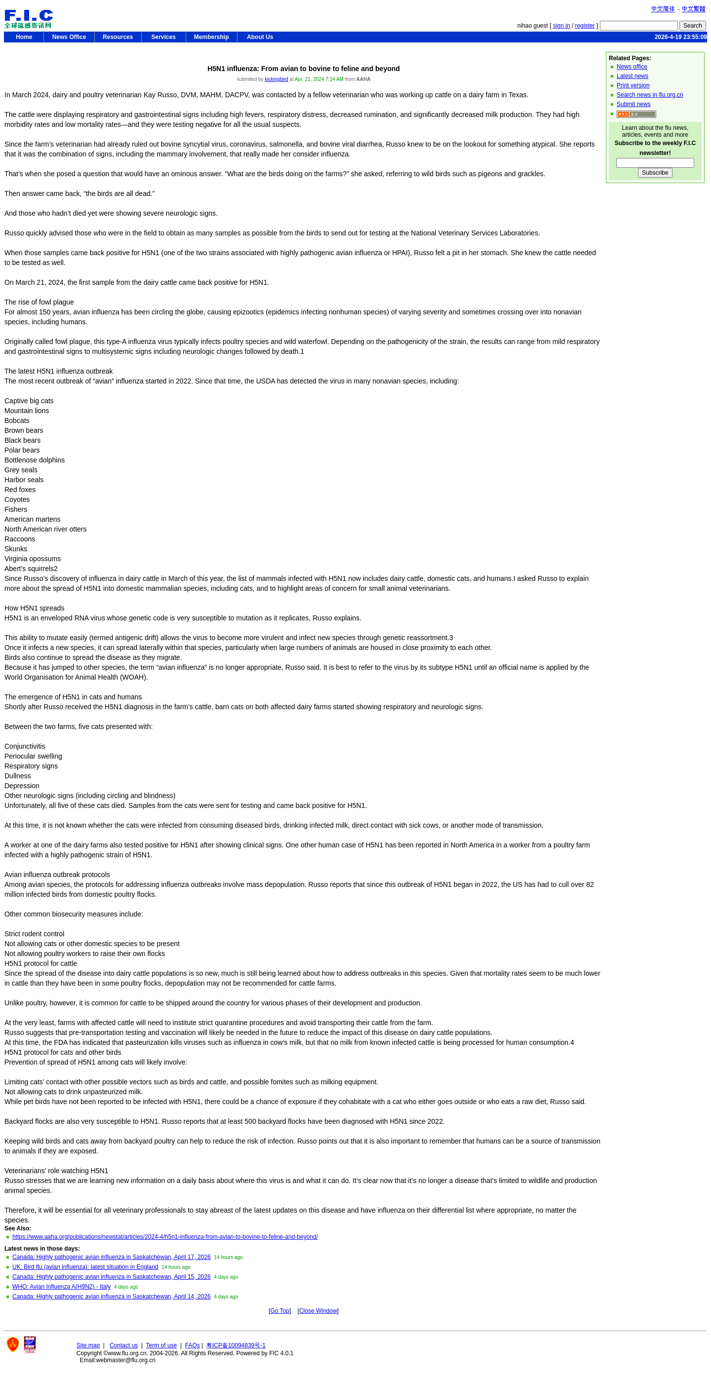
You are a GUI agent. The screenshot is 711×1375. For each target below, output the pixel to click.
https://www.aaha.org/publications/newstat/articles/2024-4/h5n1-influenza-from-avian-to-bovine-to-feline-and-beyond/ (165, 1236)
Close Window (318, 1310)
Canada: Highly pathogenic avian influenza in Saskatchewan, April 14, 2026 (111, 1296)
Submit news (634, 104)
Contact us (124, 1345)
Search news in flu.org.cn (650, 94)
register (585, 25)
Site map (88, 1345)
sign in (561, 25)
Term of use (161, 1345)
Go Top (279, 1310)
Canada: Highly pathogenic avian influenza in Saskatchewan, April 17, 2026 (111, 1257)
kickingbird (276, 79)
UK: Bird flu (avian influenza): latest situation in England (85, 1266)
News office (632, 66)
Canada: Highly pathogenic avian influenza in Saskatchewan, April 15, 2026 (111, 1276)
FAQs (192, 1345)
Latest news (632, 76)
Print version (633, 85)
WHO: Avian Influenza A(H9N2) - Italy (61, 1286)
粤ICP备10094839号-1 (236, 1345)
